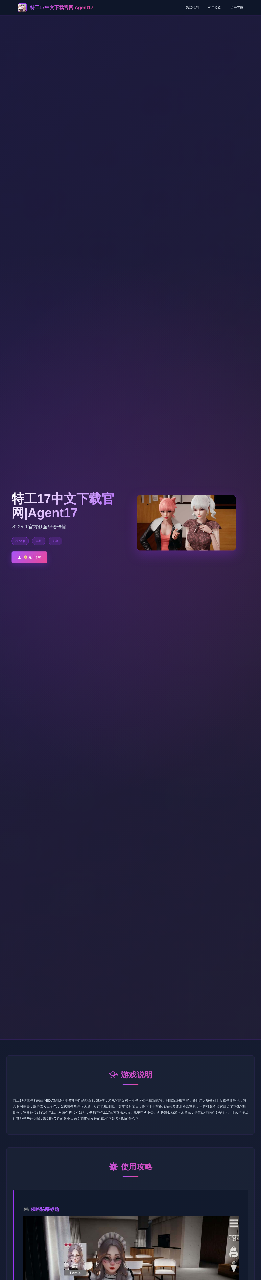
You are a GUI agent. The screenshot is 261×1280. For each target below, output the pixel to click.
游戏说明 (192, 7)
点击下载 (236, 7)
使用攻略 (214, 7)
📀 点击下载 (29, 557)
